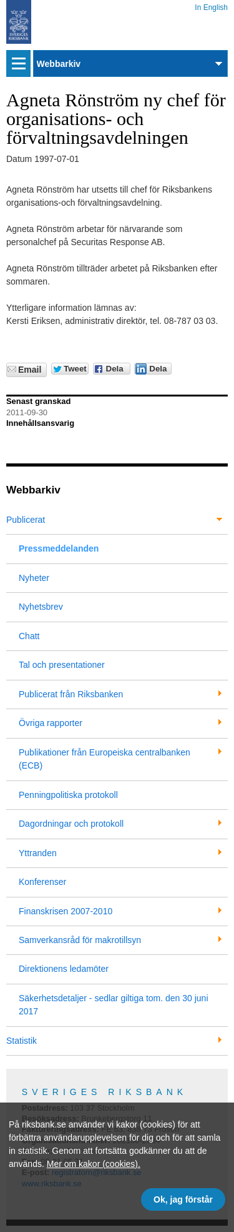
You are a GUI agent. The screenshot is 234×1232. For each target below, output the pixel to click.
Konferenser (42, 882)
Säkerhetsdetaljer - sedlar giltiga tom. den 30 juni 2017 (113, 1004)
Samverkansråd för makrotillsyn (80, 940)
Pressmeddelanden (59, 548)
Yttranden (38, 853)
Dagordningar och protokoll (71, 824)
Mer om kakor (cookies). (93, 1164)
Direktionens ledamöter (64, 969)
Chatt (29, 636)
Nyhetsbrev (41, 607)
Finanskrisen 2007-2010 (65, 911)
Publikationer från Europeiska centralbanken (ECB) (104, 758)
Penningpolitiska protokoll (68, 795)
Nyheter (34, 578)
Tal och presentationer (62, 665)
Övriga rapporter (50, 723)
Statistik (21, 1041)
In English (211, 5)
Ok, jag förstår (183, 1199)
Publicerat (25, 520)
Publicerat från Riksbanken (71, 694)
